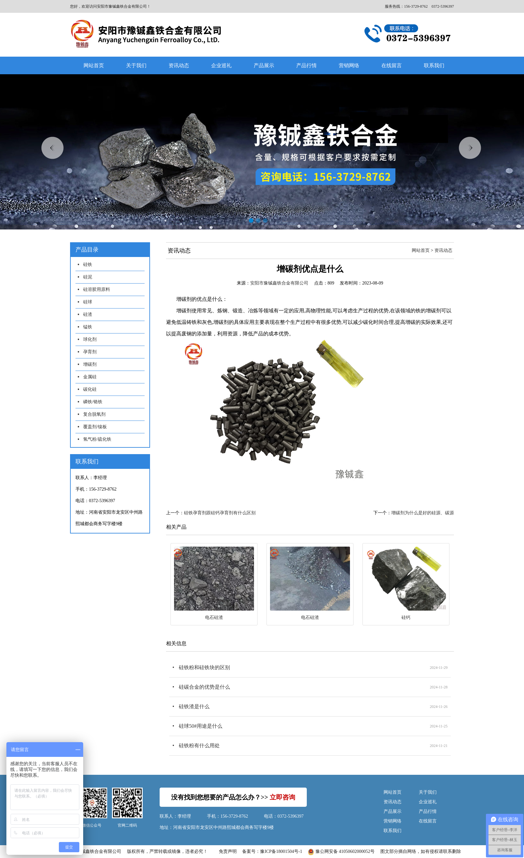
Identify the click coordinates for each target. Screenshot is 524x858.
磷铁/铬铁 (92, 401)
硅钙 (405, 617)
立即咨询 (282, 797)
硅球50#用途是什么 (200, 726)
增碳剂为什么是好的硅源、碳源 (422, 512)
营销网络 (349, 65)
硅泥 (87, 277)
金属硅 (90, 376)
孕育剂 (90, 351)
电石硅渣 (214, 617)
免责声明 (228, 851)
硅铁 (87, 264)
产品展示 (264, 65)
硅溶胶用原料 (96, 289)
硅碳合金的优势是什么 (204, 687)
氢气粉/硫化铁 (97, 439)
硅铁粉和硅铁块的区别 (204, 667)
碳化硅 (90, 389)
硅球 (87, 302)
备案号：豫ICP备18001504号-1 (272, 851)
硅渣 (87, 314)
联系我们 (434, 65)
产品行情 (306, 65)
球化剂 (90, 339)
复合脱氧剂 (94, 414)
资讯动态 (179, 65)
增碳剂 (90, 364)
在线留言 (391, 65)
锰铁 (87, 327)
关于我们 (136, 65)
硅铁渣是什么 (194, 706)
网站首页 (93, 65)
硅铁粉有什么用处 (199, 745)
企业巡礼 (221, 65)
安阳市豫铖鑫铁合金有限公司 (279, 283)
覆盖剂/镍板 (95, 426)
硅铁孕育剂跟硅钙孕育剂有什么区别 (220, 512)
